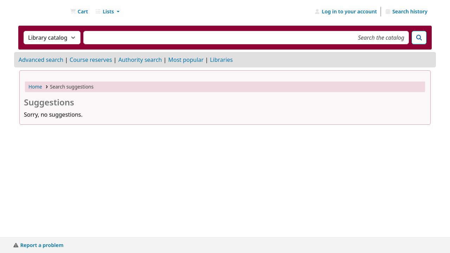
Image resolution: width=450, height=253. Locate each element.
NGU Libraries (37, 11)
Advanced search (41, 60)
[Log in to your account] (345, 11)
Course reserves (91, 60)
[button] (79, 11)
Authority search (140, 60)
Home (35, 86)
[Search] (419, 37)
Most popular (186, 60)
